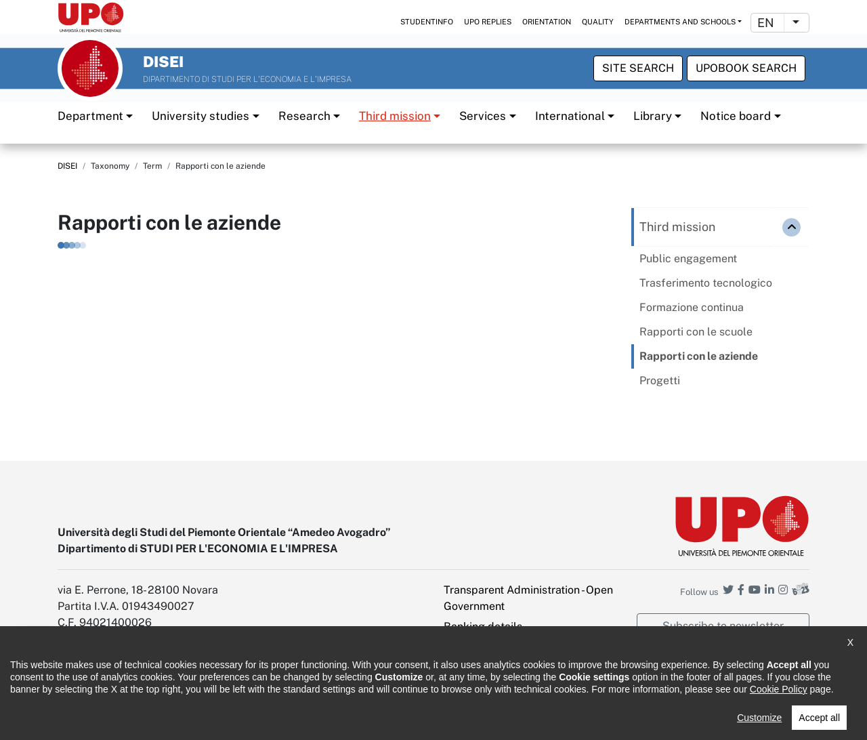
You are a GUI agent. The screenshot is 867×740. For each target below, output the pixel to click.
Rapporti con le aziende (698, 356)
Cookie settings (483, 686)
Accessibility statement (106, 720)
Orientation (546, 22)
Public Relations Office (401, 720)
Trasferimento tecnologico (705, 282)
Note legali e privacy (216, 720)
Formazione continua (691, 307)
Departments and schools (680, 22)
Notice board (735, 115)
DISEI (67, 166)
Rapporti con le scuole (696, 331)
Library (652, 115)
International (570, 115)
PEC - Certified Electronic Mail (519, 666)
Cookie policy (306, 720)
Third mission (395, 115)
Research (304, 115)
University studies (200, 115)
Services (482, 115)
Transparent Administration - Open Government (528, 597)
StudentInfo (426, 22)
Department (90, 115)
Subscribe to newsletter (723, 625)
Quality (598, 22)
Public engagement (688, 258)
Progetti (659, 380)
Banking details (483, 625)
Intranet (463, 646)
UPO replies (487, 22)
